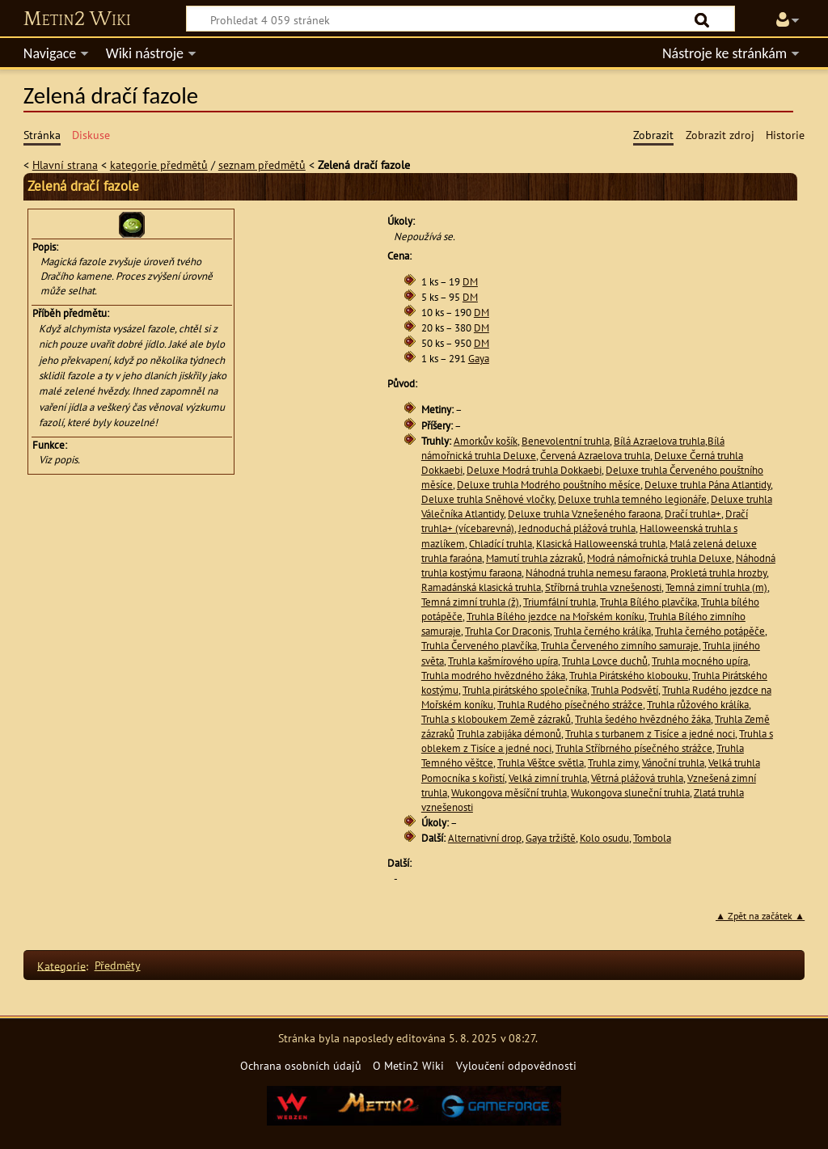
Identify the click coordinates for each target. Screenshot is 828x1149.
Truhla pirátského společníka (525, 690)
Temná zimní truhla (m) (716, 587)
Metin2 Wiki (77, 19)
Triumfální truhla (559, 602)
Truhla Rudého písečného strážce (570, 705)
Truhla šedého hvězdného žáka (643, 719)
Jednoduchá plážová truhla (577, 528)
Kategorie (61, 965)
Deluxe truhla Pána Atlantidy (707, 485)
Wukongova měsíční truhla (509, 793)
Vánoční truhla (673, 763)
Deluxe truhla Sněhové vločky (487, 499)
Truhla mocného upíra (700, 661)
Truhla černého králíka (602, 631)
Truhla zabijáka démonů (509, 734)
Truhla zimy (613, 763)
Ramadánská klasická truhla (481, 587)
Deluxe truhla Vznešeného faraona (584, 514)
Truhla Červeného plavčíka (479, 646)
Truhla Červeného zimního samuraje (620, 646)
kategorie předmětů (159, 164)
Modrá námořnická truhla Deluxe (659, 558)
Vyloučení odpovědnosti (516, 1065)
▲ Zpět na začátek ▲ (760, 916)
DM (470, 282)
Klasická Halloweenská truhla (600, 544)
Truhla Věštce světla (540, 763)
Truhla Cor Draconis (507, 631)
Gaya (478, 358)
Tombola (652, 838)
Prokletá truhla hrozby (718, 573)
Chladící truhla (500, 544)
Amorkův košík (486, 441)
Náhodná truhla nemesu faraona (596, 573)
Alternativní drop (485, 838)
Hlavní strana (65, 164)
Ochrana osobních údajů (300, 1065)
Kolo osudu (604, 838)
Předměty (118, 965)
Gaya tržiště (551, 838)
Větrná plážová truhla (637, 778)
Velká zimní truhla (548, 778)
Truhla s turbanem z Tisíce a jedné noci (650, 734)
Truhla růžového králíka (698, 705)
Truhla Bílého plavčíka (648, 602)
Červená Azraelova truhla (595, 456)
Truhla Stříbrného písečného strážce (634, 748)
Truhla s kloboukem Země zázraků (496, 719)
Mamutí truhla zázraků (534, 558)
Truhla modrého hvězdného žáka (493, 675)
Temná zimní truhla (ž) (470, 602)
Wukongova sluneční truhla (630, 793)
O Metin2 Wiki (408, 1065)
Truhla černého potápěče (710, 631)
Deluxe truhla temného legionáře (632, 499)
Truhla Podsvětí (624, 690)
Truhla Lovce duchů (605, 661)
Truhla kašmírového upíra (503, 661)
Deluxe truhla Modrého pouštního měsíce (548, 485)
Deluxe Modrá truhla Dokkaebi (534, 470)
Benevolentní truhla (566, 441)
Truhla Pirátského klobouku (628, 675)
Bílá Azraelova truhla (659, 441)
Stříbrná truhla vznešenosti (603, 587)
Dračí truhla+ (693, 514)
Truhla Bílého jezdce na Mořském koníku (555, 616)
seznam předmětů (262, 164)
